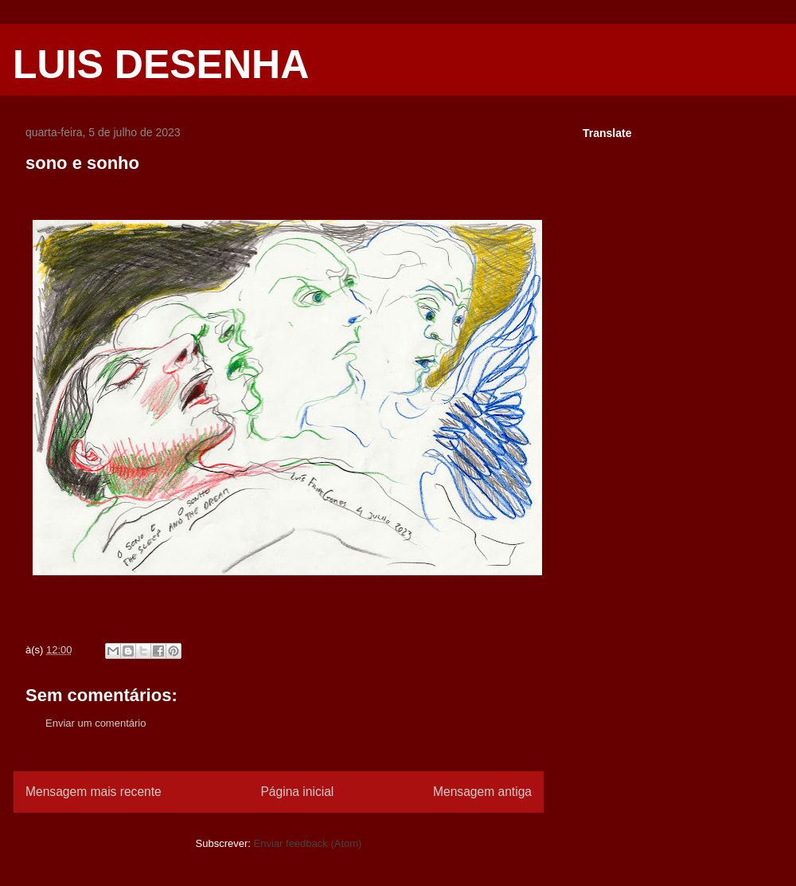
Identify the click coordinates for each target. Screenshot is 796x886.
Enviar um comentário (95, 723)
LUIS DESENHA (161, 64)
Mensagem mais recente (93, 791)
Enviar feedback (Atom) (308, 843)
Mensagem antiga (482, 791)
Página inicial (297, 791)
